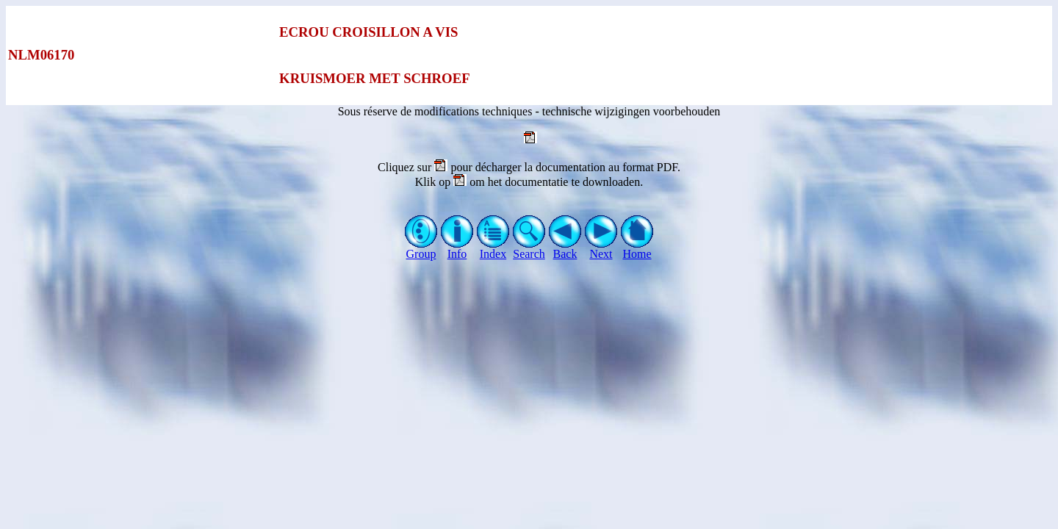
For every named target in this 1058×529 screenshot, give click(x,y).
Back (565, 248)
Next (601, 248)
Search (529, 248)
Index (493, 248)
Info (457, 248)
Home (637, 248)
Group (421, 248)
